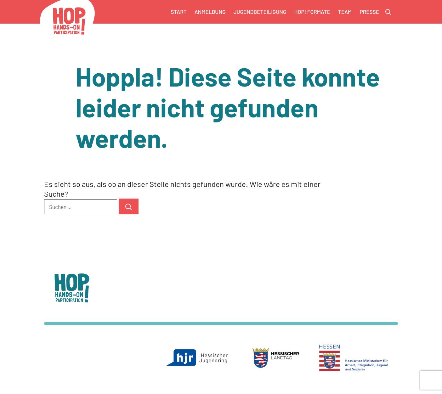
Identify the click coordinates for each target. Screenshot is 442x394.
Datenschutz (273, 299)
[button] (388, 12)
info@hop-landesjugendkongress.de (183, 305)
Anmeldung (210, 11)
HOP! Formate (312, 11)
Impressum (271, 305)
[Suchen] (129, 206)
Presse (369, 11)
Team (345, 11)
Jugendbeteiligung (260, 11)
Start (179, 11)
